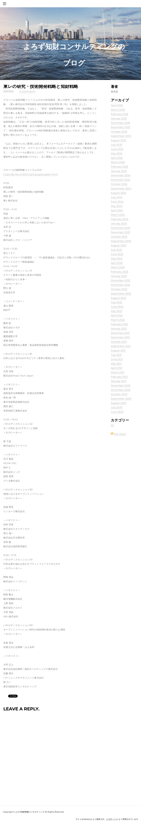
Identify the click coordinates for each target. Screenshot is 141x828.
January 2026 (119, 118)
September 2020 (121, 398)
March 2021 (117, 372)
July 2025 (116, 144)
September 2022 (121, 293)
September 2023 (121, 241)
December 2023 (120, 227)
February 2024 (119, 219)
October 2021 (119, 341)
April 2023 (117, 263)
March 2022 (118, 319)
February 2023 (119, 271)
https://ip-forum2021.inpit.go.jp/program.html (30, 174)
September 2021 (121, 346)
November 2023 (120, 232)
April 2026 (117, 105)
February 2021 (119, 376)
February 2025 (119, 166)
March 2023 (118, 267)
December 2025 (120, 122)
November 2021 (120, 337)
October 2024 (119, 184)
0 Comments (27, 91)
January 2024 (119, 223)
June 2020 (117, 411)
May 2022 (116, 311)
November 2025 (120, 127)
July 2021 (116, 354)
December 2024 (120, 175)
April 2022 (117, 315)
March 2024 (118, 214)
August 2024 (118, 192)
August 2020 (118, 403)
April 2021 (116, 368)
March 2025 (118, 162)
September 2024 (121, 188)
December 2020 (120, 385)
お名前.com (111, 819)
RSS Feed (120, 434)
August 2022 (118, 298)
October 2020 (119, 394)
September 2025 (121, 136)
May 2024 (117, 206)
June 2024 (117, 201)
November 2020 (120, 389)
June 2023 (117, 254)
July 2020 (116, 407)
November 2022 (120, 284)
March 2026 (118, 109)
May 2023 (116, 258)
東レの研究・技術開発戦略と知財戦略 (40, 86)
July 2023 (116, 249)
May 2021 (116, 363)
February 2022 (119, 324)
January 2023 (119, 276)
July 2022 (116, 302)
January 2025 (119, 171)
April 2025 (117, 157)
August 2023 (118, 245)
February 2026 (119, 114)
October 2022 (119, 289)
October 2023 (119, 236)
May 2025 (116, 153)
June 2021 (117, 359)
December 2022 (120, 280)
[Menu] (5, 4)
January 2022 (119, 328)
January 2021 (118, 381)
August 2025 (118, 140)
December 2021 (120, 333)
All (112, 425)
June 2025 (117, 149)
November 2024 (120, 179)
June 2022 (117, 306)
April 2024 (117, 210)
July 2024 (116, 197)
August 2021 (118, 350)
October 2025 (119, 131)
